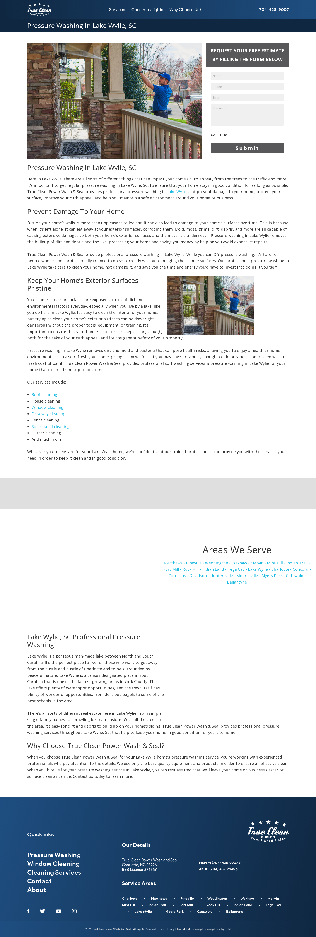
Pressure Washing (54, 855)
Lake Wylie (176, 191)
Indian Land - (214, 569)
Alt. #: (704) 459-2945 (217, 869)
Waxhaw (247, 898)
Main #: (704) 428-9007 (218, 863)
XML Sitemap (194, 929)
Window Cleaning (53, 863)
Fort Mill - (172, 569)
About (36, 890)
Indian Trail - (298, 562)
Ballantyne (237, 582)
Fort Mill (186, 905)
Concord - (302, 569)
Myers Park (174, 912)
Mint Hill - (276, 562)
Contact (39, 881)
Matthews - (174, 562)
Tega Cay (273, 905)
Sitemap (209, 929)
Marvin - (258, 562)
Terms (180, 929)
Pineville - (195, 562)
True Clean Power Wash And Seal (111, 929)
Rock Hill (213, 905)
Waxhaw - (240, 562)
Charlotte (129, 898)
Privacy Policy (166, 929)
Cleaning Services (54, 872)
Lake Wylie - (259, 569)
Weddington (217, 898)
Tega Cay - (237, 569)
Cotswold (205, 912)
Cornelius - (178, 575)
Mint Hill (128, 905)
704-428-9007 (274, 9)
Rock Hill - (192, 569)
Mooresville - (248, 575)
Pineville (187, 898)
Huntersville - (222, 575)
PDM (228, 929)
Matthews (159, 898)
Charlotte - (281, 569)
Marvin (273, 898)
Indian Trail (157, 905)
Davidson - (199, 575)
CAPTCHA (219, 134)
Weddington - (218, 562)
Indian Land (243, 905)
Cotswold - (296, 575)
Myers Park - (273, 575)
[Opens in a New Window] (28, 911)
